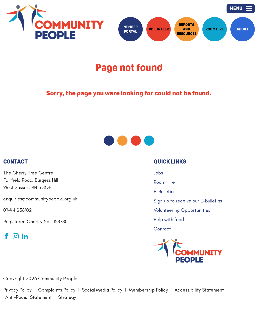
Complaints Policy (57, 290)
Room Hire (164, 182)
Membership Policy (148, 290)
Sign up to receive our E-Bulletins (188, 201)
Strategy (67, 297)
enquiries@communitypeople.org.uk (40, 199)
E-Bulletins (164, 191)
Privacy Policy (17, 290)
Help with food (169, 219)
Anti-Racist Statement (28, 297)
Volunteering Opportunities (182, 210)
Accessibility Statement (199, 290)
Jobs (158, 173)
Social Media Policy (102, 290)
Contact (162, 229)
